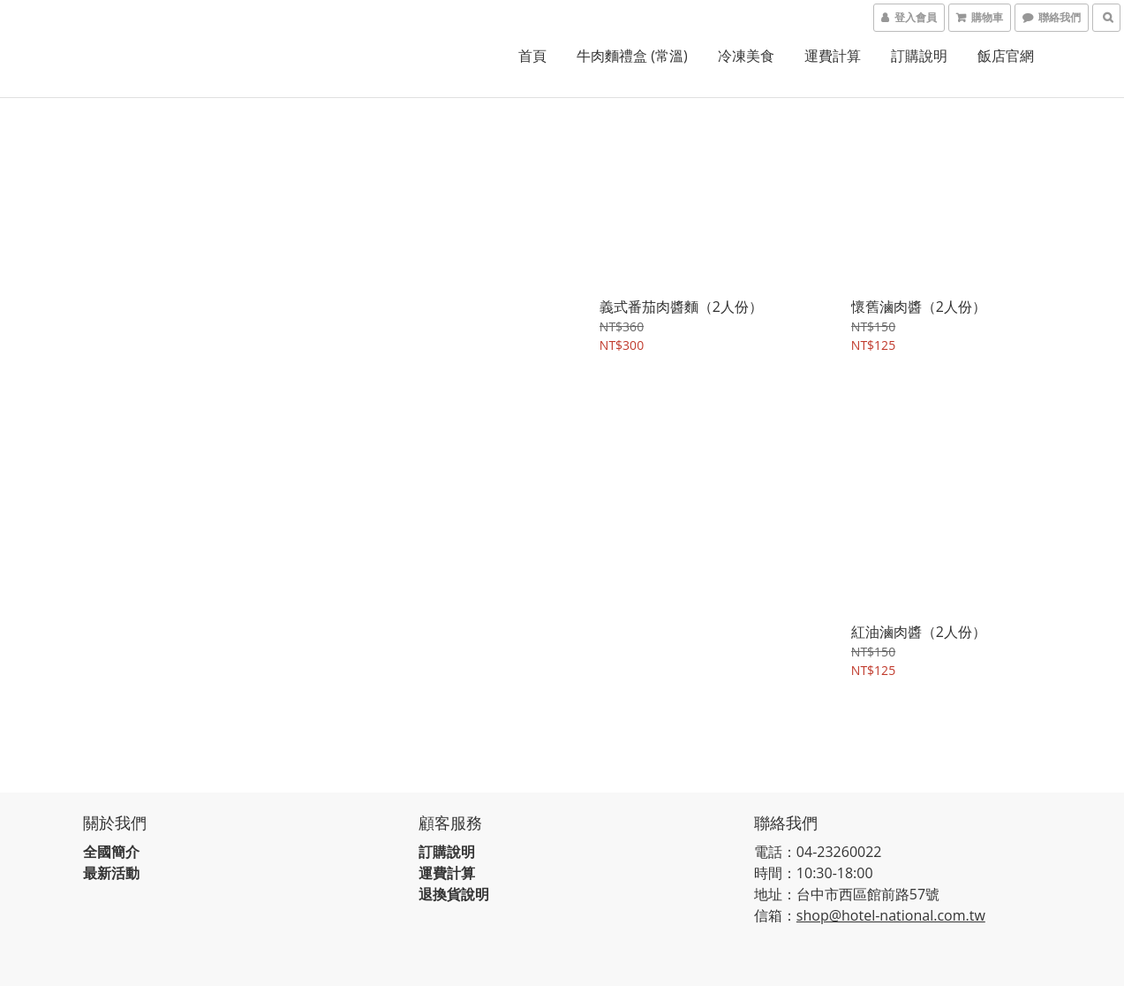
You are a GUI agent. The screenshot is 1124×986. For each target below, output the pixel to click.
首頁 (532, 55)
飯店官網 (1005, 55)
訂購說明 (919, 55)
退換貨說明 (456, 884)
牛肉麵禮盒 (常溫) (632, 55)
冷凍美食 (746, 55)
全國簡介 (114, 842)
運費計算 (832, 55)
